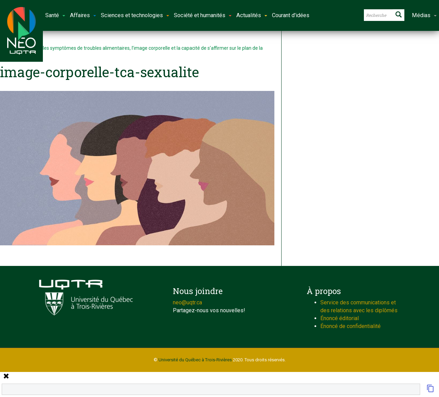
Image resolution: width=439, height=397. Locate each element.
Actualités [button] (251, 15)
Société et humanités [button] (203, 15)
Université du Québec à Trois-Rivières (195, 359)
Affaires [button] (83, 15)
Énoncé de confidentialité (350, 326)
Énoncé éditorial (339, 318)
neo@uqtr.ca (187, 302)
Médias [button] (424, 15)
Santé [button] (55, 15)
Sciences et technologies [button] (135, 15)
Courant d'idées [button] (290, 15)
